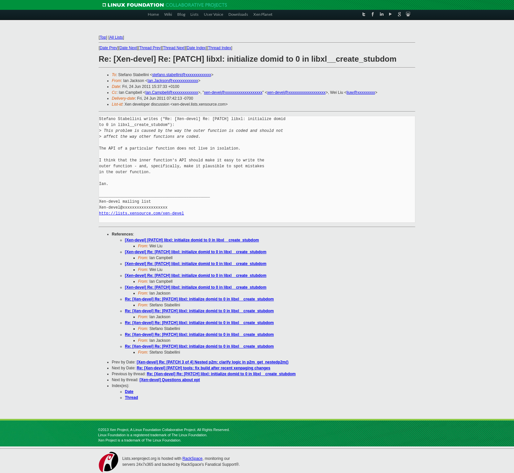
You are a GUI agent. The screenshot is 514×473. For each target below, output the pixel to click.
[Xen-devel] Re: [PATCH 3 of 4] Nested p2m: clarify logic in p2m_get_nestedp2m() (212, 362)
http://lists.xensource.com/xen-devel (141, 213)
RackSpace (192, 458)
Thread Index (219, 48)
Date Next (128, 48)
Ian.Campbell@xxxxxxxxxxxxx (171, 92)
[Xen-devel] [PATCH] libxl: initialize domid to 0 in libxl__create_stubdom (192, 240)
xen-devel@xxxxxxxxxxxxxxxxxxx (233, 92)
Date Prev (108, 48)
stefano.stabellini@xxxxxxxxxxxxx (181, 74)
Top (103, 37)
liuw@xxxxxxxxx (360, 92)
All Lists (116, 37)
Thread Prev (150, 48)
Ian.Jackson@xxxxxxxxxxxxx (173, 80)
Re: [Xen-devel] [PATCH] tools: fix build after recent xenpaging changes (203, 368)
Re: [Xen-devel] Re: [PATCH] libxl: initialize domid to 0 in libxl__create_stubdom (199, 299)
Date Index (196, 48)
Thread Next (174, 48)
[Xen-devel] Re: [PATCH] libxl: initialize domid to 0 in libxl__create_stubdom (196, 252)
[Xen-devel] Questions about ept (170, 380)
